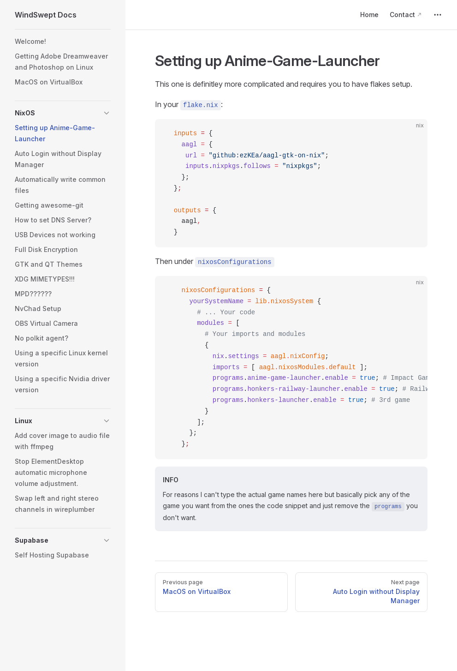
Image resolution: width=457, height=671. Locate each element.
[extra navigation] (437, 15)
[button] (63, 113)
